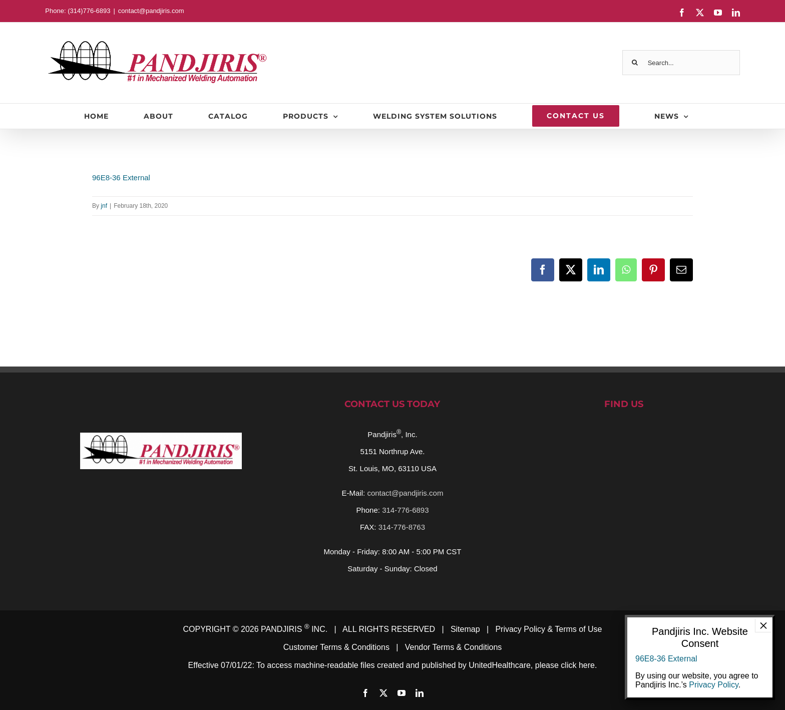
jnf (104, 205)
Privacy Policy (713, 684)
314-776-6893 (405, 510)
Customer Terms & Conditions (336, 647)
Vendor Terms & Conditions (453, 647)
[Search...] (681, 62)
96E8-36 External (121, 177)
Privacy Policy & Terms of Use (548, 629)
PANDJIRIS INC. (294, 629)
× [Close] (763, 625)
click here (578, 665)
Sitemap (465, 629)
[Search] (634, 62)
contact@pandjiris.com (151, 11)
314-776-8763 (401, 527)
